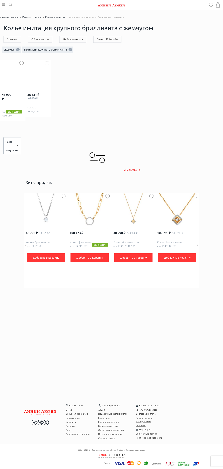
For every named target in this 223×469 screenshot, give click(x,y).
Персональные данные (110, 434)
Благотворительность (78, 434)
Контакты (71, 422)
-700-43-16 (111, 455)
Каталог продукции (108, 422)
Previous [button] (25, 244)
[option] (46, 240)
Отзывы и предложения (111, 430)
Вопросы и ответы (108, 426)
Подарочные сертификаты (112, 414)
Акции (101, 409)
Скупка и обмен (106, 438)
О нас (69, 409)
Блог (68, 430)
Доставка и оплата (146, 414)
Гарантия (141, 425)
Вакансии (71, 426)
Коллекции (104, 418)
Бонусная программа (77, 414)
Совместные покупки (147, 433)
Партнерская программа (149, 437)
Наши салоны (73, 418)
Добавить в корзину (46, 257)
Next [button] (197, 244)
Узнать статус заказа (146, 409)
